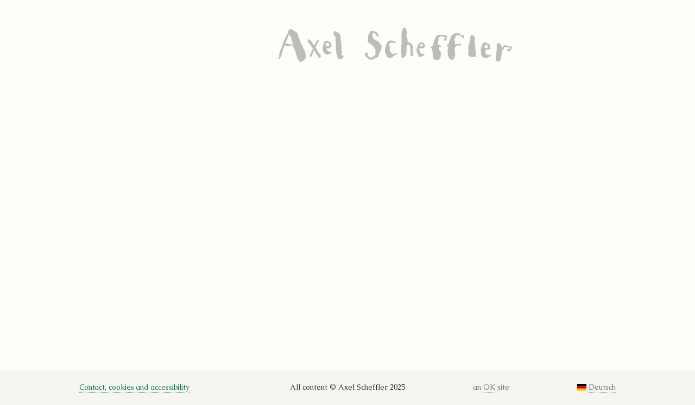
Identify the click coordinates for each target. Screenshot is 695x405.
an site (491, 387)
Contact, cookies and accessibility (134, 387)
